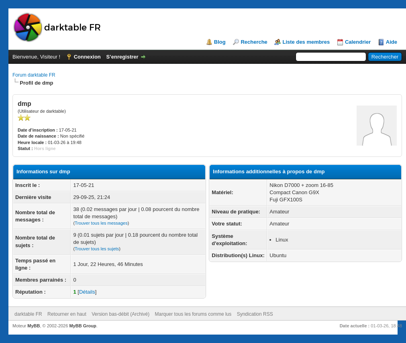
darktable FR (28, 314)
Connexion (87, 57)
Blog (220, 42)
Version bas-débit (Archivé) (120, 314)
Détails (87, 292)
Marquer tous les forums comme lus (193, 314)
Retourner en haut (66, 314)
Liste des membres (306, 42)
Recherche (254, 42)
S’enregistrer (122, 57)
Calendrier (358, 42)
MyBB (33, 325)
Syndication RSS (255, 314)
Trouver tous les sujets (97, 248)
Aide (391, 42)
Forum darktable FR (33, 75)
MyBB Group (82, 325)
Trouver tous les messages (101, 223)
